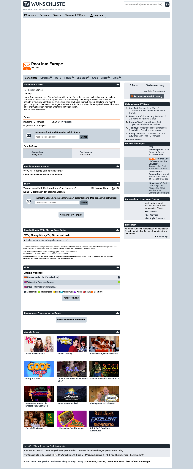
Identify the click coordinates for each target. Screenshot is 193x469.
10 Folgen (28, 90)
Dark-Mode (137, 455)
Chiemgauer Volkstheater (102, 403)
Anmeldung (162, 236)
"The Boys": (148, 129)
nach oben (29, 461)
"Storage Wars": (145, 123)
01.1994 (62, 122)
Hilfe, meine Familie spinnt (71, 428)
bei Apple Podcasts (155, 218)
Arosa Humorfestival (68, 403)
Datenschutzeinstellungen (91, 450)
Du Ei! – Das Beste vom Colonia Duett (73, 379)
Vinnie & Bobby (65, 353)
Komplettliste (101, 188)
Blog (121, 450)
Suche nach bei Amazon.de (46, 240)
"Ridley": (147, 134)
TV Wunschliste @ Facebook (37, 455)
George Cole (37, 152)
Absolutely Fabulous (35, 353)
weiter (84, 137)
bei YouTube (152, 215)
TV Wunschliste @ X (94, 455)
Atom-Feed (122, 455)
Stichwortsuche (58, 461)
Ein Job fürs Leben (34, 428)
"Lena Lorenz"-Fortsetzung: (148, 117)
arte (69, 122)
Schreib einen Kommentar (72, 319)
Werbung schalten (54, 450)
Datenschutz (71, 450)
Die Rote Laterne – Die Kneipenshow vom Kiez (36, 404)
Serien (70, 461)
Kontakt (40, 450)
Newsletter (111, 450)
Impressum (29, 450)
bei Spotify (151, 211)
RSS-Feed (111, 455)
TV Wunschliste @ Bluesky (70, 455)
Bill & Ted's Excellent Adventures (100, 429)
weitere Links (72, 297)
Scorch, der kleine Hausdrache (104, 378)
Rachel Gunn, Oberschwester (104, 353)
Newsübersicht (134, 139)
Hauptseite (43, 461)
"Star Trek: (147, 110)
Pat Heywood (86, 152)
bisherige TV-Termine (72, 215)
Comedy (79, 461)
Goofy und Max (32, 378)
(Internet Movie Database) (42, 287)
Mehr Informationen (59, 254)
